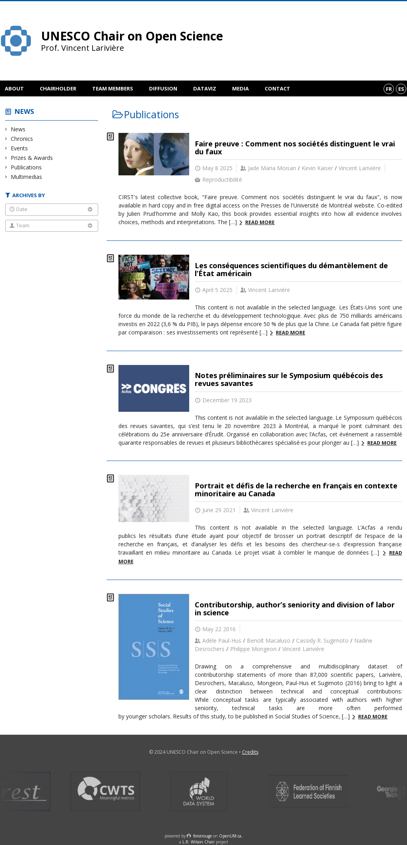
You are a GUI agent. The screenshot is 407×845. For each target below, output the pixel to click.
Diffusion (163, 88)
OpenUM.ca (230, 836)
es (401, 88)
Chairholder (58, 88)
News (24, 111)
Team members (112, 88)
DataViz (204, 88)
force (202, 836)
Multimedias (26, 177)
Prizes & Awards (32, 157)
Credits (250, 752)
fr (389, 88)
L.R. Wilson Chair (198, 842)
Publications (26, 167)
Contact (277, 88)
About (14, 88)
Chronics (22, 138)
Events (19, 148)
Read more (260, 222)
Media (240, 88)
